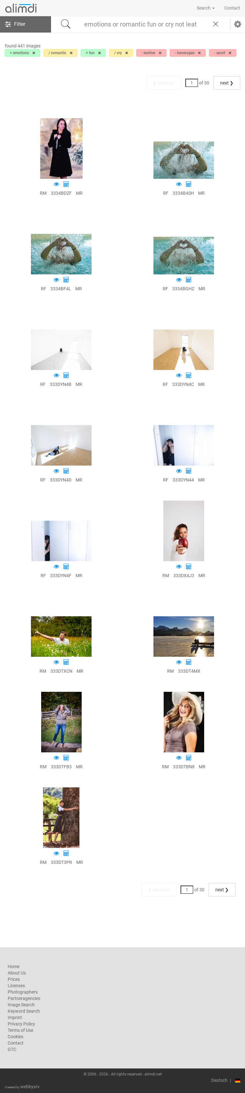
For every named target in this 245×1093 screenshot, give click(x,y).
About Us (17, 972)
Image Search (21, 1004)
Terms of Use (20, 1030)
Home (13, 966)
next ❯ (227, 82)
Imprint (15, 1017)
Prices (14, 979)
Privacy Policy (21, 1023)
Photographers (23, 992)
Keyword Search (24, 1011)
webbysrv (30, 1086)
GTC (12, 1049)
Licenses (16, 985)
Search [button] (206, 8)
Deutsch (219, 1080)
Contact (232, 8)
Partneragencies (24, 998)
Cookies (15, 1036)
